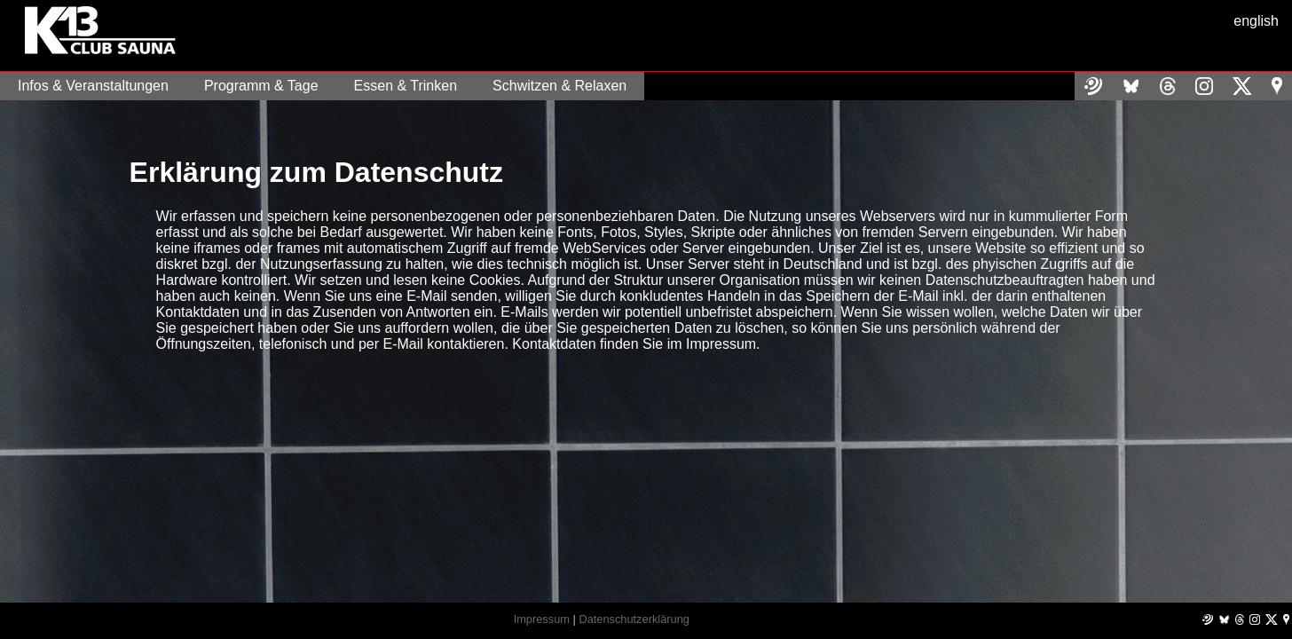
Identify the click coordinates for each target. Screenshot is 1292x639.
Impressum (542, 619)
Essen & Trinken (406, 85)
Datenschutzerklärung (634, 619)
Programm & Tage (261, 85)
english (1256, 20)
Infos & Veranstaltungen (93, 85)
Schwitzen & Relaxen (559, 85)
